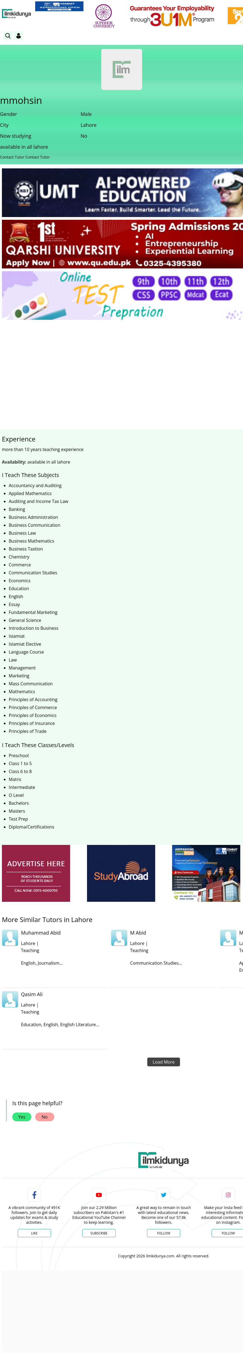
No (45, 1117)
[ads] (36, 873)
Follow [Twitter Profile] (163, 1233)
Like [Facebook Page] (34, 1233)
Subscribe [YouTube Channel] (99, 1233)
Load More (164, 1062)
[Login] (18, 35)
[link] (59, 6)
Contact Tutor (12, 157)
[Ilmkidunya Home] (16, 13)
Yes (21, 1117)
